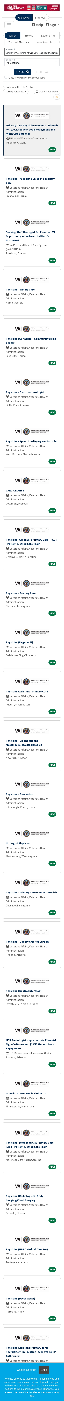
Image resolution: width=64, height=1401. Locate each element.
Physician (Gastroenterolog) (24, 991)
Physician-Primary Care (20, 289)
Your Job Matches (19, 42)
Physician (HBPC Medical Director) (27, 1249)
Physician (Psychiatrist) (20, 1298)
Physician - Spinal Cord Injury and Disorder (32, 441)
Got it (43, 1369)
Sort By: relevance (14, 91)
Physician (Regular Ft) (19, 642)
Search (12, 35)
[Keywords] (32, 52)
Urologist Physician (18, 843)
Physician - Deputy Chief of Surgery (27, 941)
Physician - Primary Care (21, 593)
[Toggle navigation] (9, 24)
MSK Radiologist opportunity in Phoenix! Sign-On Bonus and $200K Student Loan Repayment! (31, 1044)
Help (37, 24)
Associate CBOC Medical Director (26, 1093)
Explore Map (48, 35)
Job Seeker (24, 17)
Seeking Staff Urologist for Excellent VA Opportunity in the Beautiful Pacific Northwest (30, 236)
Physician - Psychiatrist (20, 794)
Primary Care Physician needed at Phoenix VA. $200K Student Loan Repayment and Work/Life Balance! (32, 129)
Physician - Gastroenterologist (25, 392)
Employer (40, 17)
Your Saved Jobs (46, 42)
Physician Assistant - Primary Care (27, 691)
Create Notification (47, 91)
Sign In (53, 24)
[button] (42, 72)
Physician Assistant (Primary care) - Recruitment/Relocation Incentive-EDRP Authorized (31, 1352)
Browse (28, 35)
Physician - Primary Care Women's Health (31, 892)
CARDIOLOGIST (15, 490)
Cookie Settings (26, 1369)
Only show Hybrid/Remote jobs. (27, 77)
